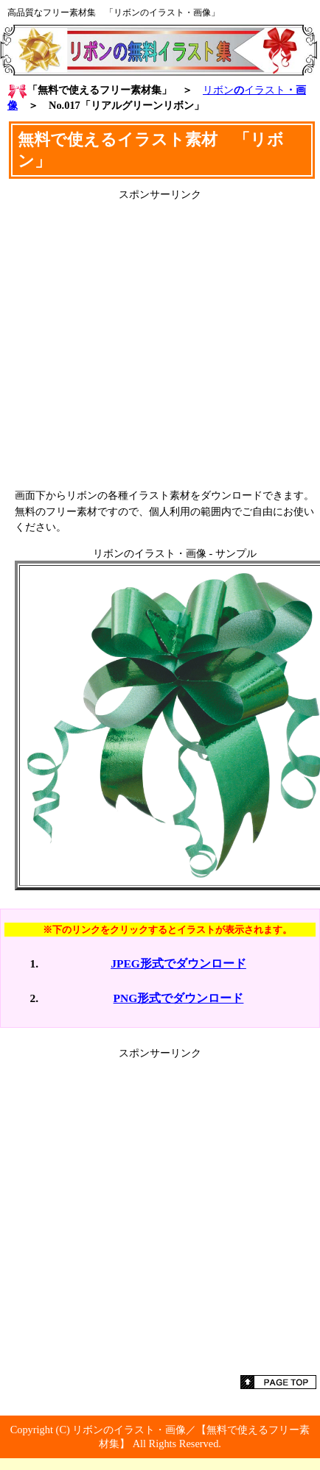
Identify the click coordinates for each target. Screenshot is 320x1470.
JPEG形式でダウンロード (178, 963)
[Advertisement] (160, 339)
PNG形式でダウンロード (179, 998)
